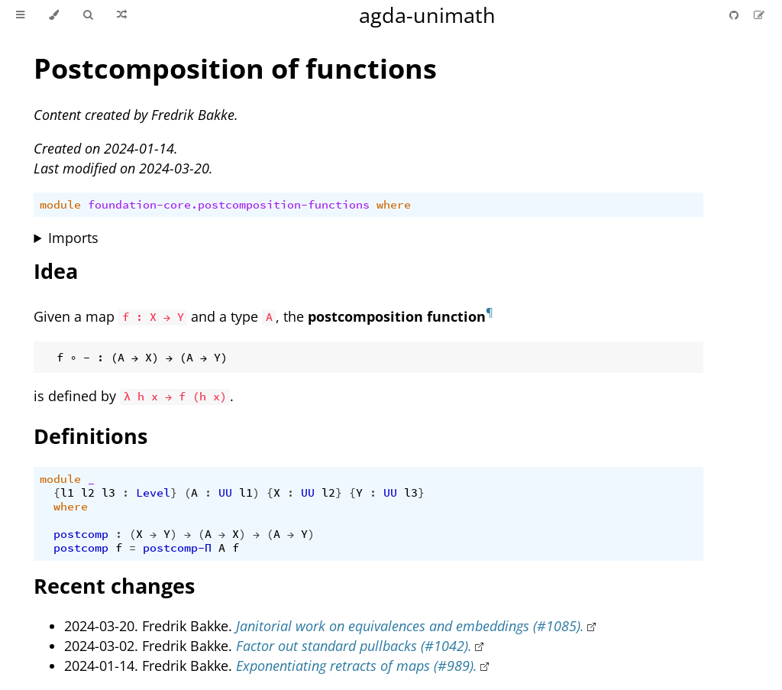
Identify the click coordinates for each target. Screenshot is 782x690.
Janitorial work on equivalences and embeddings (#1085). (410, 626)
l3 (108, 493)
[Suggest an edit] (759, 15)
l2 (88, 493)
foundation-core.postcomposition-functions (229, 205)
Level (153, 493)
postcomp (80, 534)
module (60, 205)
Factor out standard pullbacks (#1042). (354, 646)
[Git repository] (735, 15)
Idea (56, 271)
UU (225, 493)
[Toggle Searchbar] (88, 15)
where (393, 205)
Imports (73, 237)
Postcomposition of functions (235, 68)
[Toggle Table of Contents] (20, 15)
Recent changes (114, 586)
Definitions (90, 436)
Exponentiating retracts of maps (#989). (356, 665)
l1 (67, 493)
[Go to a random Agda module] (122, 15)
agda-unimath (427, 15)
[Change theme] (54, 15)
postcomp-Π (177, 548)
